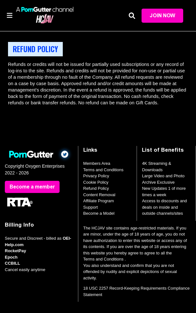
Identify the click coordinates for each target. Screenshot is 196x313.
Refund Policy (96, 188)
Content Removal (99, 194)
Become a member (32, 187)
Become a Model (99, 213)
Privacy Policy (96, 175)
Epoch (11, 257)
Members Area (96, 163)
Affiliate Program (98, 200)
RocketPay (15, 250)
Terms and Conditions (103, 169)
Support (90, 207)
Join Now (162, 15)
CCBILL (12, 263)
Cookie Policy (96, 182)
